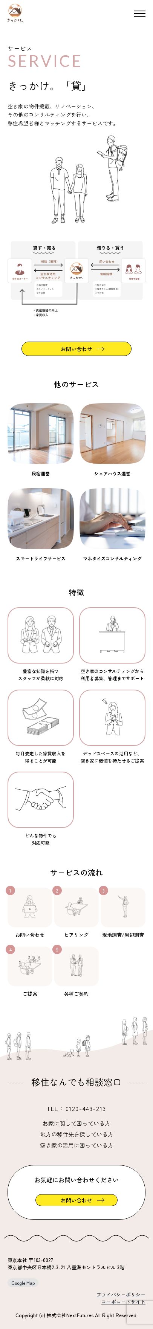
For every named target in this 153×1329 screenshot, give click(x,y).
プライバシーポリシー (120, 1294)
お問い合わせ (76, 349)
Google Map (23, 1282)
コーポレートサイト (123, 1301)
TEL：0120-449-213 (76, 1108)
